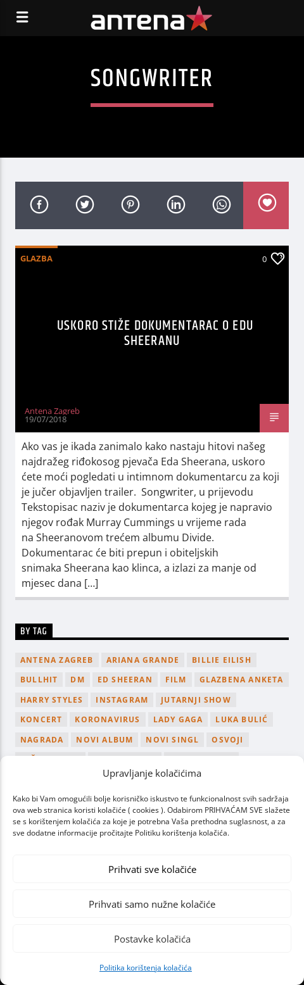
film (176, 679)
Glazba (36, 258)
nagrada (41, 739)
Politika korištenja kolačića (145, 967)
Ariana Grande (143, 660)
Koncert (41, 719)
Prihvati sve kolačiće (152, 869)
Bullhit (39, 679)
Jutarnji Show (196, 699)
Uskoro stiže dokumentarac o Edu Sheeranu (155, 333)
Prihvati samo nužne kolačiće (152, 904)
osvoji (227, 739)
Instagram (122, 699)
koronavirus (107, 719)
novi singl (172, 739)
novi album (104, 739)
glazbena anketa (242, 679)
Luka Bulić (241, 719)
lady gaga (178, 719)
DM (77, 679)
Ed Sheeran (125, 679)
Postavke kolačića (152, 938)
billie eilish (221, 660)
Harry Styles (51, 699)
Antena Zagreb (52, 411)
